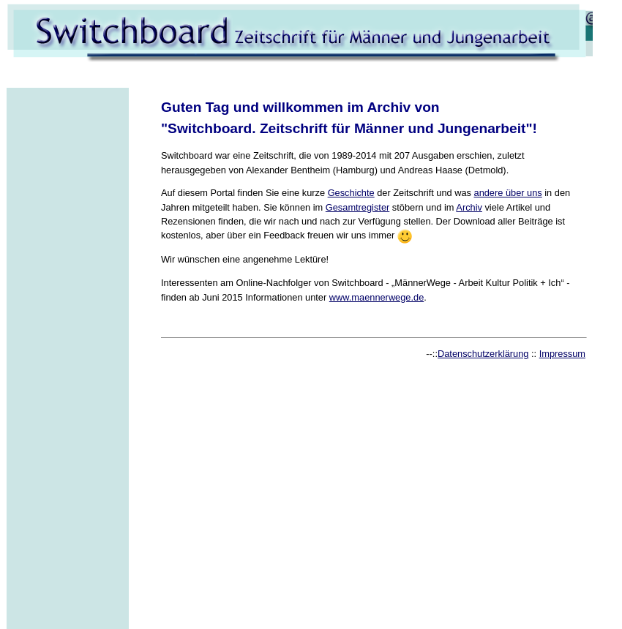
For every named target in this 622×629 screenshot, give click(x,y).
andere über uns (508, 192)
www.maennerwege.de (376, 297)
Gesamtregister (357, 207)
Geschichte (351, 192)
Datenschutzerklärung (483, 353)
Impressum (562, 353)
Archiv (469, 207)
